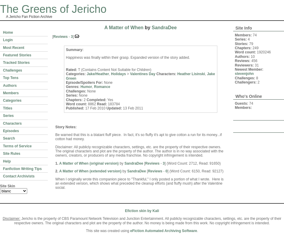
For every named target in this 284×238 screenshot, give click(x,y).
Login (8, 40)
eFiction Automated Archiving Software (163, 231)
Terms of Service (17, 146)
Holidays (118, 74)
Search (9, 138)
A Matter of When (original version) (89, 163)
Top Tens (11, 78)
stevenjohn (244, 74)
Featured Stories (17, 55)
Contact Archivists (19, 176)
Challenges (12, 70)
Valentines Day (142, 74)
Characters (12, 123)
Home (8, 32)
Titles (7, 108)
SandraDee (164, 27)
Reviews (60, 37)
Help (7, 161)
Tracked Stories (16, 63)
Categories (12, 100)
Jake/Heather (98, 74)
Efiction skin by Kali (142, 211)
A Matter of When (123, 27)
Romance (102, 87)
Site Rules (11, 154)
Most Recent (13, 48)
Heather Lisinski (191, 74)
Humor (86, 87)
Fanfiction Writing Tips (22, 169)
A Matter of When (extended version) (90, 171)
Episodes (11, 131)
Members (11, 93)
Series (8, 116)
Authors (10, 86)
